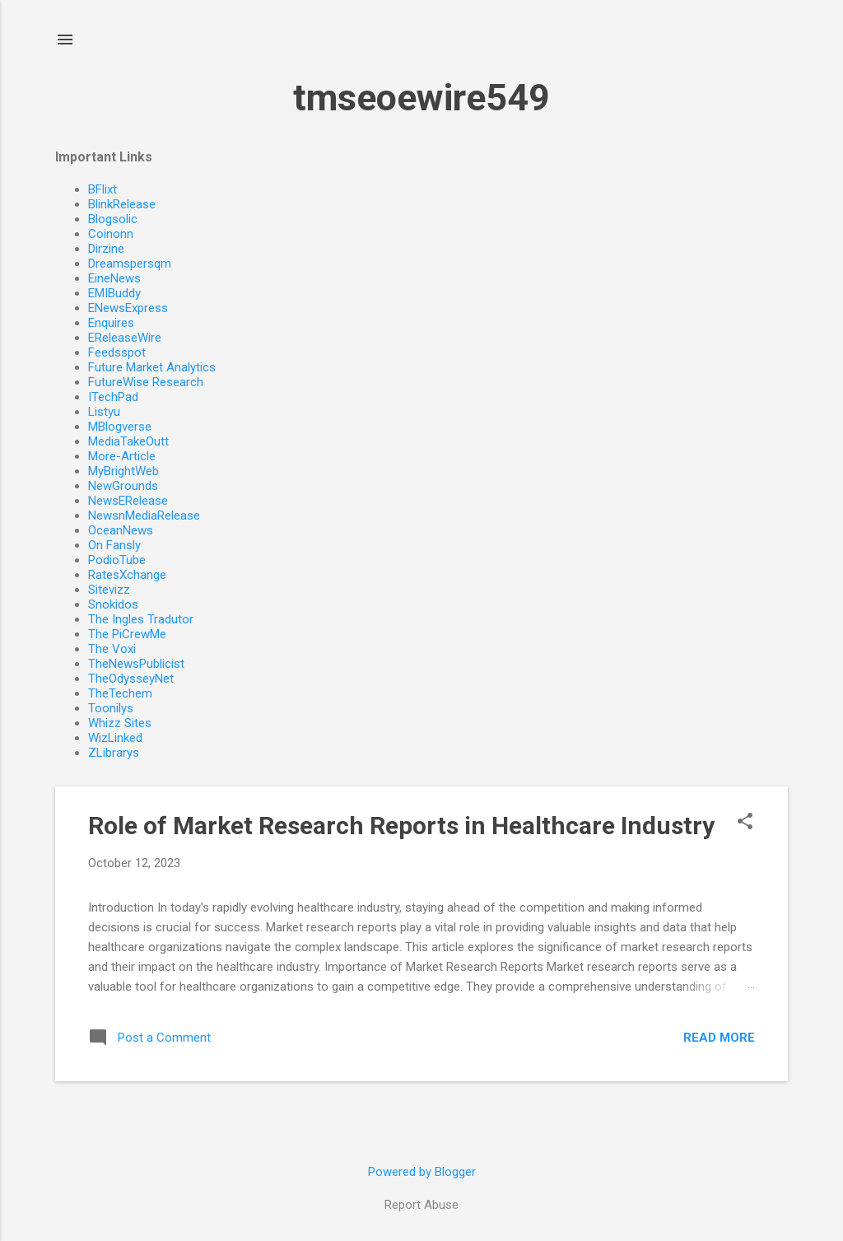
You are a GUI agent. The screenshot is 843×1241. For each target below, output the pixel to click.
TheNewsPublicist (136, 663)
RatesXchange (127, 574)
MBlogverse (119, 426)
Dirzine (106, 248)
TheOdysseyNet (131, 678)
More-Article (122, 456)
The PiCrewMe (127, 634)
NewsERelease (128, 500)
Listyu (104, 411)
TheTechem (120, 693)
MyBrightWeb (123, 471)
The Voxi (112, 648)
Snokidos (113, 604)
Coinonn (110, 233)
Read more (719, 1037)
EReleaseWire (124, 337)
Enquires (111, 322)
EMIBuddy (114, 293)
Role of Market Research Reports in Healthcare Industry (401, 825)
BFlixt (102, 189)
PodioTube (117, 560)
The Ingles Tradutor (140, 619)
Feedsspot (117, 352)
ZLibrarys (113, 752)
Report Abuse (421, 1204)
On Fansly (114, 545)
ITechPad (113, 397)
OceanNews (120, 530)
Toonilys (110, 708)
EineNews (114, 278)
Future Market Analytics (152, 367)
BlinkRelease (122, 204)
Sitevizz (109, 589)
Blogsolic (112, 219)
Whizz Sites (119, 723)
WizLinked (115, 737)
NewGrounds (123, 485)
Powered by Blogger (422, 1171)
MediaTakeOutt (128, 441)
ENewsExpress (128, 308)
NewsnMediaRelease (144, 515)
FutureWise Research (145, 382)
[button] (745, 822)
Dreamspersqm (129, 263)
